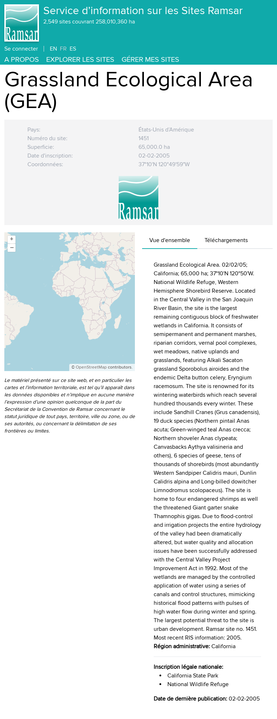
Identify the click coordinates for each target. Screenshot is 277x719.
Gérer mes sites (150, 59)
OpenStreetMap (91, 367)
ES (73, 48)
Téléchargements (226, 240)
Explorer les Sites (80, 59)
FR (63, 48)
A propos (21, 59)
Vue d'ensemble (169, 240)
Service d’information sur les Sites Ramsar (143, 10)
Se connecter (21, 48)
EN (53, 48)
